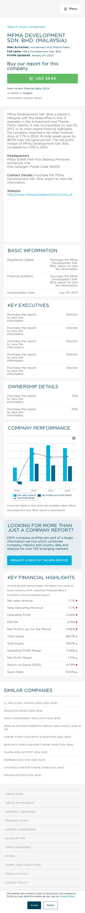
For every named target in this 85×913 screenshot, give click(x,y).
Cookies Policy (67, 896)
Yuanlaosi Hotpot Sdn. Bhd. (26, 752)
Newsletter (15, 838)
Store (10, 856)
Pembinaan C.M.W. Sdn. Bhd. (24, 760)
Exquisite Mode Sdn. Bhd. (23, 711)
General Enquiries (20, 812)
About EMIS (14, 794)
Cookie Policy (16, 882)
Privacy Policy (17, 874)
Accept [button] (34, 905)
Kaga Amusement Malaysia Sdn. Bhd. (32, 718)
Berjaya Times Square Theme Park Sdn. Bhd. (39, 744)
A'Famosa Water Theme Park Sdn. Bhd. (34, 767)
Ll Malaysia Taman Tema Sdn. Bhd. (30, 703)
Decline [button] (50, 905)
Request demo (16, 820)
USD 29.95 (42, 79)
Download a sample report (24, 98)
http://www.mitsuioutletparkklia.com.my (39, 194)
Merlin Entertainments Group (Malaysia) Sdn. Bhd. (42, 728)
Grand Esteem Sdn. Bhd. (23, 775)
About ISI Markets (19, 803)
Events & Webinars (20, 829)
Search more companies (26, 27)
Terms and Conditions (23, 865)
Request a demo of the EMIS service (39, 560)
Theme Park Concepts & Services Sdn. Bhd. (37, 737)
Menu (70, 8)
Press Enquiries (18, 847)
